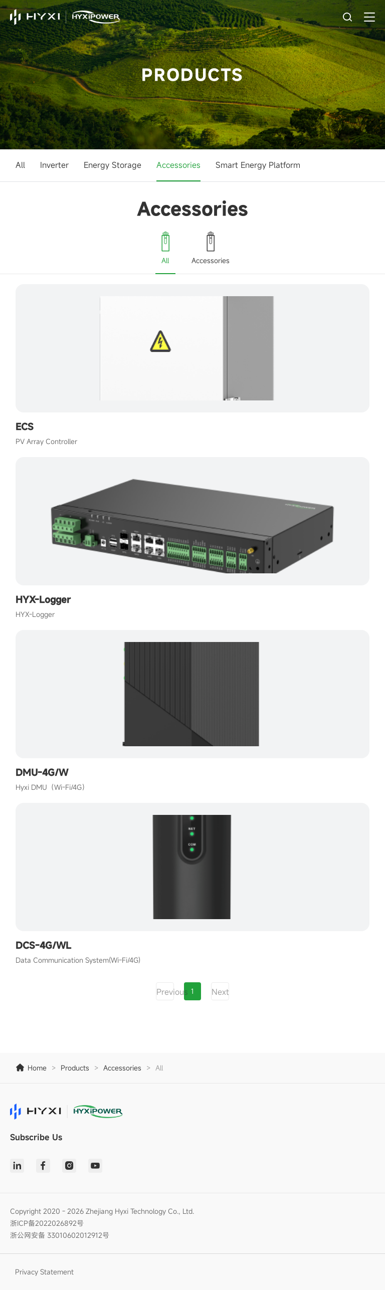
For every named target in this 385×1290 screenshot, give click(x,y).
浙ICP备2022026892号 (47, 1223)
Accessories (178, 164)
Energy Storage (112, 164)
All (20, 164)
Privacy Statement (44, 1271)
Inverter (54, 164)
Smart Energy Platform (258, 164)
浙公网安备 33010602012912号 (59, 1235)
